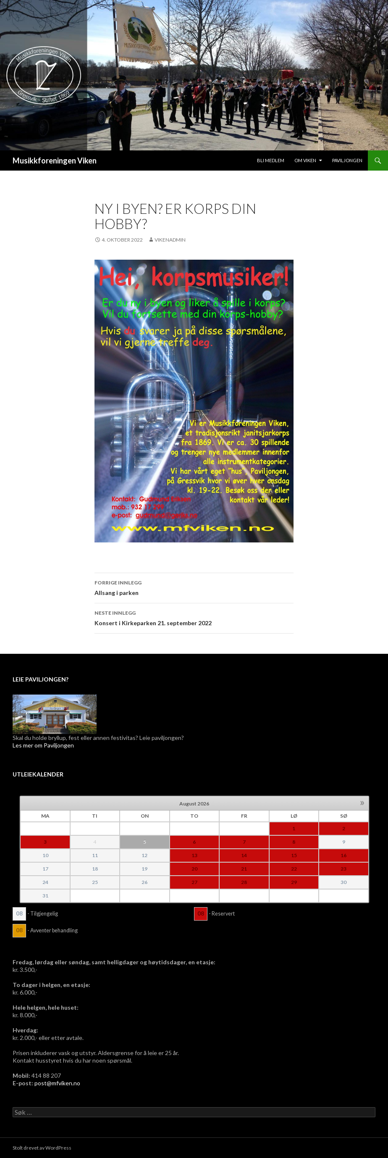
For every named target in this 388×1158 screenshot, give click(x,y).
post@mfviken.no (57, 1083)
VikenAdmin (170, 240)
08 (19, 913)
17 (45, 869)
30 (343, 882)
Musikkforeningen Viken (55, 160)
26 (144, 882)
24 (45, 882)
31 (45, 895)
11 (95, 855)
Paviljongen (347, 160)
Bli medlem (270, 160)
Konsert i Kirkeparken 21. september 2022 (194, 617)
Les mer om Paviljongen (43, 745)
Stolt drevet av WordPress (42, 1148)
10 (45, 855)
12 (144, 855)
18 (95, 869)
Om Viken (305, 160)
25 (95, 882)
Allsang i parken (194, 587)
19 (144, 869)
